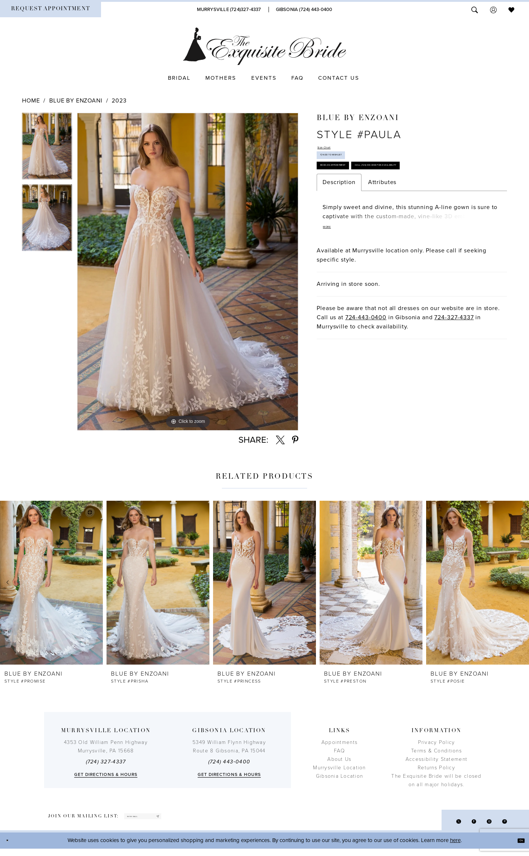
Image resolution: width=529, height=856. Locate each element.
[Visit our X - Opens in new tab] (437, 825)
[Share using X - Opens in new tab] (280, 440)
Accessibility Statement (436, 759)
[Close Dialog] (11, 847)
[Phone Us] (229, 9)
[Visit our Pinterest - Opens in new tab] (501, 825)
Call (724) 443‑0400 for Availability (371, 212)
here (455, 847)
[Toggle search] (474, 9)
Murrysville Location (339, 768)
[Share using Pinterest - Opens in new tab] (295, 440)
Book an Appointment (353, 190)
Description (339, 233)
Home (31, 100)
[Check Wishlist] (511, 9)
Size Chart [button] (333, 150)
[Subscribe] (201, 819)
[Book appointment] (50, 9)
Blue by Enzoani (75, 100)
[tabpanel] (47, 148)
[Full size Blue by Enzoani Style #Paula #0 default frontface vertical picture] (188, 271)
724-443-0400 (365, 373)
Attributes (382, 233)
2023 (119, 100)
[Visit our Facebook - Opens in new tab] (459, 825)
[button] (493, 9)
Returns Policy (436, 768)
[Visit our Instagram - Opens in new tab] (480, 825)
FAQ (339, 751)
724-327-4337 (454, 373)
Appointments (339, 742)
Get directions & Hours (106, 774)
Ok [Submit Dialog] (517, 847)
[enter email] (166, 819)
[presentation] (51, 582)
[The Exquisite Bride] (264, 46)
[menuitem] (50, 9)
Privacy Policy (436, 742)
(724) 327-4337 (106, 762)
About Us (339, 759)
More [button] (332, 281)
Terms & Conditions (436, 751)
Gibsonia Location (339, 776)
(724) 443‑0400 (229, 762)
